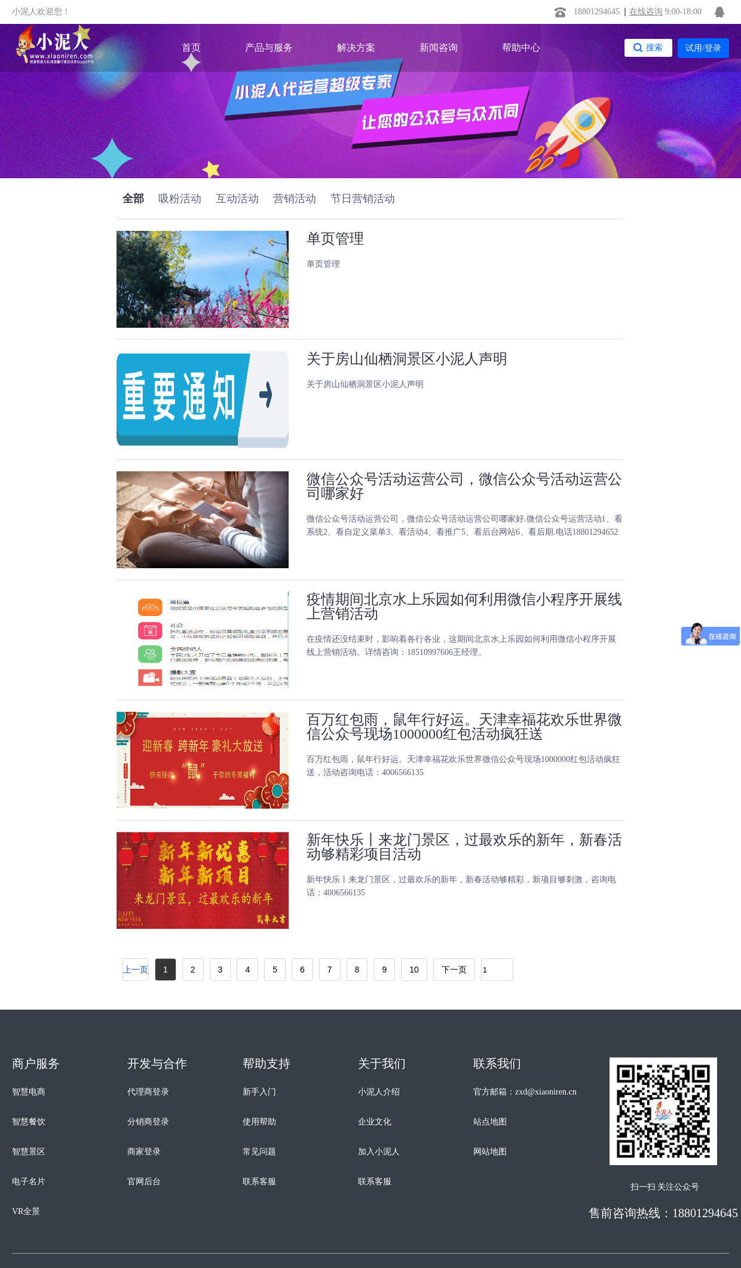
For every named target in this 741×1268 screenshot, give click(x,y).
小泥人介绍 (379, 1091)
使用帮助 (259, 1121)
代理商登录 (148, 1091)
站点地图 (490, 1121)
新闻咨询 (439, 47)
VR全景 (26, 1211)
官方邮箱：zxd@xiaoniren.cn (525, 1091)
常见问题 (259, 1151)
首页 (191, 47)
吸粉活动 (179, 199)
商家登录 (144, 1151)
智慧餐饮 (28, 1121)
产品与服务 (269, 47)
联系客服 (259, 1181)
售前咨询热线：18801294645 (663, 1213)
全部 (133, 199)
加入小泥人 (379, 1151)
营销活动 (294, 199)
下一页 (454, 969)
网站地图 (490, 1151)
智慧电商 (28, 1091)
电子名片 (28, 1181)
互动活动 (237, 199)
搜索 (654, 47)
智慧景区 (28, 1151)
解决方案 (356, 47)
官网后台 (144, 1181)
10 (414, 969)
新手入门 (259, 1091)
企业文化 (374, 1121)
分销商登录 (148, 1121)
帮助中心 (521, 47)
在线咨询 (646, 11)
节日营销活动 (362, 199)
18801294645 (597, 11)
